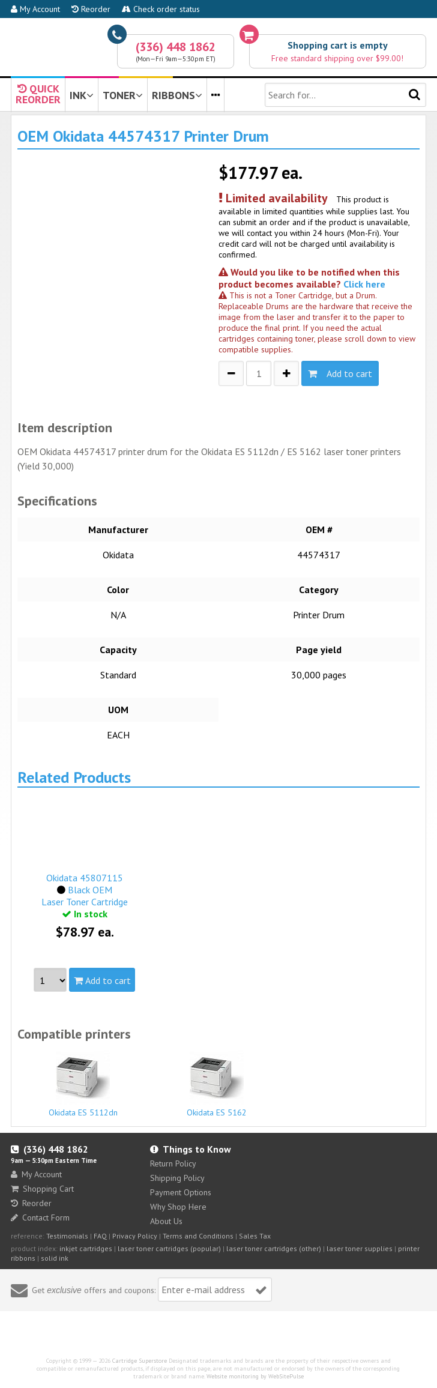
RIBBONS (177, 95)
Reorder (90, 9)
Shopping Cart (42, 1188)
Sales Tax (255, 1235)
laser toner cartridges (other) (273, 1248)
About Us (166, 1221)
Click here (364, 284)
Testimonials (67, 1235)
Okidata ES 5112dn (82, 1084)
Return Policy (173, 1163)
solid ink (54, 1258)
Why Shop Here (178, 1206)
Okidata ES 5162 (216, 1084)
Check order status (161, 9)
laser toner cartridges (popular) (169, 1248)
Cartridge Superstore (139, 1361)
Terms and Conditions (198, 1235)
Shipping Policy (177, 1177)
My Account (35, 9)
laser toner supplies (360, 1248)
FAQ (100, 1235)
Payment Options (180, 1192)
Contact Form (40, 1217)
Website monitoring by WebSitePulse (255, 1376)
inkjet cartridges (85, 1248)
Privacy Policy (134, 1235)
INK (82, 95)
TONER (123, 95)
